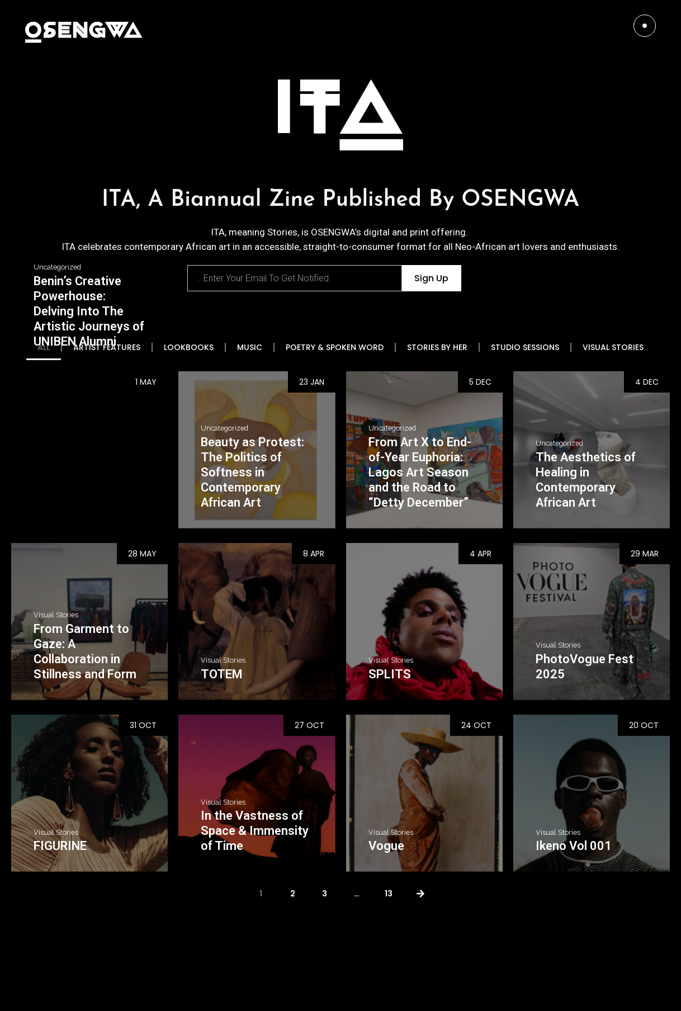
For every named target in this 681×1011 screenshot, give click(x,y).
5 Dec (480, 382)
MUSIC (249, 347)
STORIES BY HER (437, 347)
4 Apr (480, 553)
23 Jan (311, 382)
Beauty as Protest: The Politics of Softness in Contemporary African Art (252, 472)
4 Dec (647, 382)
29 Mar (645, 553)
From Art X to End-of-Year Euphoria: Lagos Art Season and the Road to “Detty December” (419, 472)
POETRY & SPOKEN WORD (335, 347)
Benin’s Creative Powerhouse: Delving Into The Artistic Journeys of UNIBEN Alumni (89, 311)
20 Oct (644, 725)
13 (388, 893)
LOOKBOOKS (189, 347)
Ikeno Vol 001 (574, 846)
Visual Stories (56, 615)
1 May (146, 382)
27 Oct (309, 725)
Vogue (386, 846)
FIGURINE (60, 846)
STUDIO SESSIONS (525, 347)
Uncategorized (57, 267)
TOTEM (222, 674)
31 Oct (143, 725)
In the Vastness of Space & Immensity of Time (255, 831)
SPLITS (389, 674)
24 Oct (476, 725)
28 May (142, 553)
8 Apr (313, 553)
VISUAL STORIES (613, 347)
